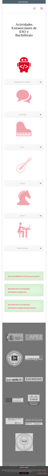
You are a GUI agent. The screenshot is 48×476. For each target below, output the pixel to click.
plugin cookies (42, 473)
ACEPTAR (24, 473)
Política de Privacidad (28, 466)
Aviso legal (13, 466)
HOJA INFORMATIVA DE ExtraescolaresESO (23, 276)
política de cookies (10, 471)
